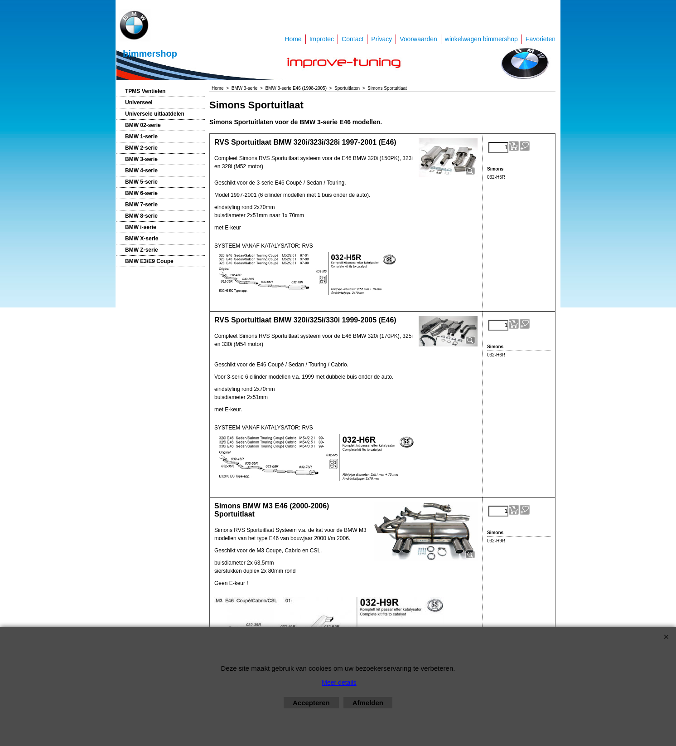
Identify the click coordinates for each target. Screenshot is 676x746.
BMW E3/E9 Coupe (149, 261)
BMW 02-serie (143, 125)
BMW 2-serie (141, 148)
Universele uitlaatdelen (154, 114)
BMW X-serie (141, 238)
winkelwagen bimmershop (481, 39)
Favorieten (540, 39)
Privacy (381, 39)
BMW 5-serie (141, 182)
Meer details (339, 682)
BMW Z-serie (141, 250)
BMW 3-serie (141, 159)
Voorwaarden (418, 39)
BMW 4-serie (141, 170)
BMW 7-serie (141, 204)
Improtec (321, 39)
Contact (352, 39)
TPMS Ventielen (145, 91)
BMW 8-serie (141, 216)
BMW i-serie (140, 227)
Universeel (139, 102)
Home (293, 39)
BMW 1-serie (141, 136)
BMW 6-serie (141, 193)
